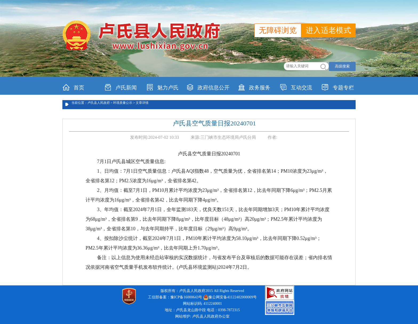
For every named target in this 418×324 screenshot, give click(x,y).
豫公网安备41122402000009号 (230, 297)
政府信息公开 (208, 87)
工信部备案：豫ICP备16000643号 (175, 297)
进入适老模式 (328, 30)
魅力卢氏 (162, 87)
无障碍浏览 (278, 30)
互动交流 (296, 87)
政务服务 (254, 87)
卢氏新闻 (120, 87)
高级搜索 (342, 66)
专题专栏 (338, 87)
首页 (73, 87)
